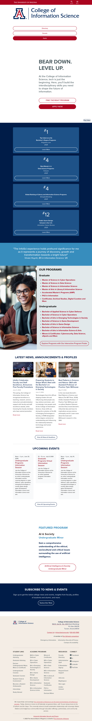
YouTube (75, 667)
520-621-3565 (74, 632)
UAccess (61, 678)
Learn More (46, 150)
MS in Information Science (50, 672)
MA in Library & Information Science (49, 678)
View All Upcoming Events (46, 504)
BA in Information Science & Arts (36, 689)
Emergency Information (48, 640)
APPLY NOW (57, 107)
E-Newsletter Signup (63, 667)
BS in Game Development (34, 679)
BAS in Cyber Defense (34, 656)
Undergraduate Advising (18, 656)
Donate (44, 33)
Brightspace (63, 681)
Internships (16, 689)
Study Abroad (17, 692)
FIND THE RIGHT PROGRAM (57, 100)
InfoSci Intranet (61, 688)
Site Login (62, 684)
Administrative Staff (63, 661)
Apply (45, 38)
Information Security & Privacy (68, 640)
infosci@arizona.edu (62, 632)
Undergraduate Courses (18, 672)
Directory (45, 28)
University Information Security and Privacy (46, 716)
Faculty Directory (62, 656)
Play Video (87, 120)
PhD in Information (48, 689)
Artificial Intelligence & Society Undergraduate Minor (57, 567)
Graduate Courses (19, 676)
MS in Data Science (47, 667)
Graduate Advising (19, 660)
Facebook (75, 655)
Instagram (75, 661)
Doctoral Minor (49, 693)
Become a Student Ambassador (19, 685)
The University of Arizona (61, 718)
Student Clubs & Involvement (18, 680)
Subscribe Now (46, 603)
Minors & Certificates (48, 656)
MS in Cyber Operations (48, 661)
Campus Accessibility (71, 643)
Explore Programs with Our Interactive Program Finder (64, 343)
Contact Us (50, 632)
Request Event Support (63, 672)
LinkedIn (75, 664)
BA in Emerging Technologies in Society (35, 668)
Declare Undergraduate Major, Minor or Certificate (20, 665)
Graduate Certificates (48, 684)
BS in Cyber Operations (34, 661)
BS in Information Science (36, 684)
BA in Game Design (34, 674)
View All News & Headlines (46, 437)
